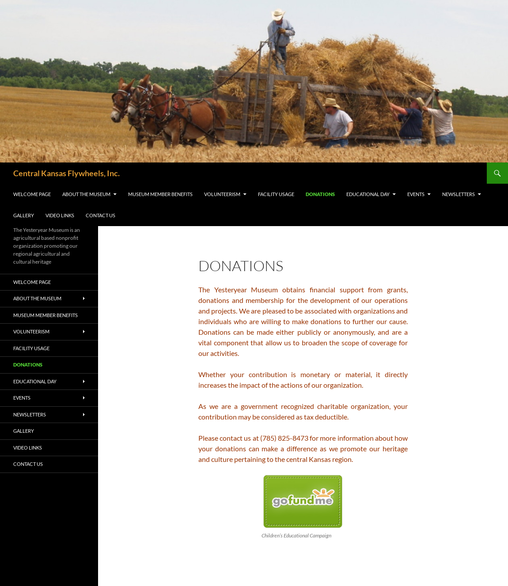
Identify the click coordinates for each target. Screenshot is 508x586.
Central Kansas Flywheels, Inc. (66, 173)
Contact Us (100, 215)
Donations (320, 194)
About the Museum (86, 194)
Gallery (23, 215)
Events (416, 194)
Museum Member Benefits (160, 194)
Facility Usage (276, 194)
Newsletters (458, 194)
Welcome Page (32, 194)
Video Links (59, 215)
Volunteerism (222, 194)
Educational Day (368, 194)
